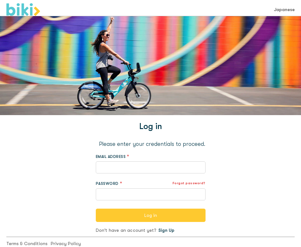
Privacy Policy (66, 243)
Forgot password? (189, 183)
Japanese (284, 9)
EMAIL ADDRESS (111, 156)
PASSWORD (107, 183)
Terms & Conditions (27, 243)
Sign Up (166, 230)
